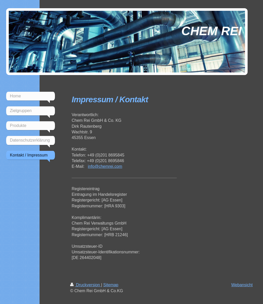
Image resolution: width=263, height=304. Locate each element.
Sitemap (110, 285)
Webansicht (241, 285)
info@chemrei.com (105, 166)
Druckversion (85, 285)
